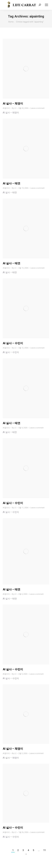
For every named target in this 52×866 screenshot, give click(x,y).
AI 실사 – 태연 (11, 183)
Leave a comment (37, 108)
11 (44, 850)
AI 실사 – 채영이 (13, 103)
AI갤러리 (6, 108)
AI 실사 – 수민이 (13, 343)
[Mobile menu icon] (46, 5)
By (14, 108)
